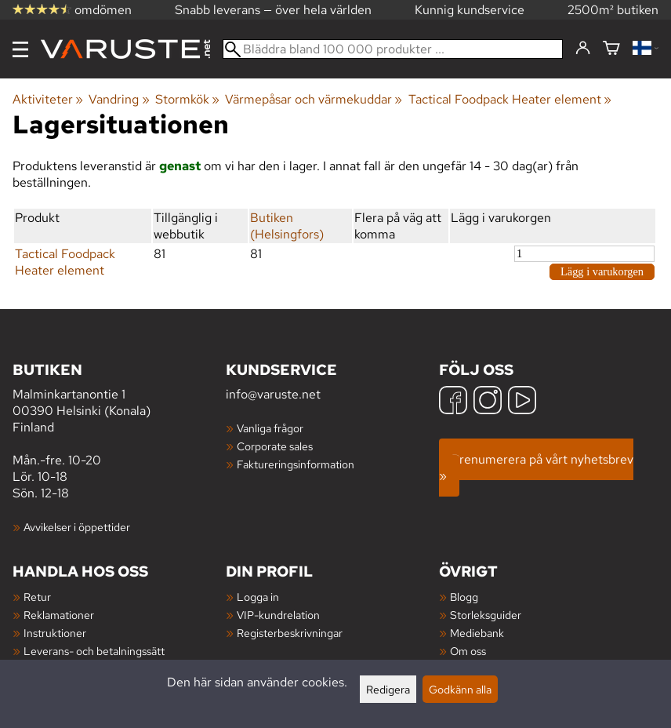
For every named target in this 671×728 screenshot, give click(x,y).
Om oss (468, 650)
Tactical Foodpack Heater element (509, 99)
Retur (37, 596)
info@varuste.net (273, 394)
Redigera (388, 689)
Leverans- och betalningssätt (94, 650)
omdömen (72, 10)
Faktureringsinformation (295, 464)
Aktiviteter (48, 99)
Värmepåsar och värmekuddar (313, 99)
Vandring (119, 99)
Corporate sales (275, 446)
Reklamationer (59, 614)
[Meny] (20, 49)
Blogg (464, 596)
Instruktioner (55, 632)
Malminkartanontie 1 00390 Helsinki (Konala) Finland (119, 397)
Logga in (258, 596)
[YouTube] (522, 402)
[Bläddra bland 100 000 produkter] (393, 49)
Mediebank (477, 632)
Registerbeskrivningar (290, 632)
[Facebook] (453, 402)
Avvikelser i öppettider (77, 526)
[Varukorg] (611, 49)
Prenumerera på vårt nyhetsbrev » (536, 467)
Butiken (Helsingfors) (287, 225)
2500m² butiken (613, 10)
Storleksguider (485, 614)
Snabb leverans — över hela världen (273, 10)
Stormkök (187, 99)
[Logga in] (582, 48)
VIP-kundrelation (278, 614)
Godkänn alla (460, 689)
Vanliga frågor (270, 427)
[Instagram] (487, 402)
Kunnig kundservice (469, 10)
